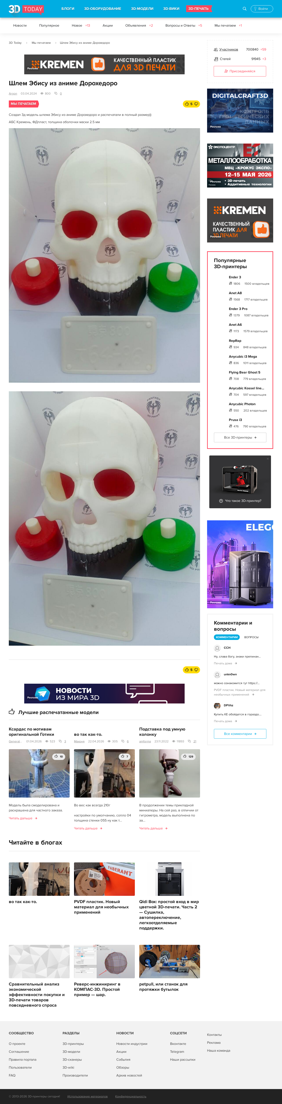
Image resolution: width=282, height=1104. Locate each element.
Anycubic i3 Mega (243, 356)
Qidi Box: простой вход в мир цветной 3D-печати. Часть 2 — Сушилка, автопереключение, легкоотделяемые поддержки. (169, 915)
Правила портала (22, 1059)
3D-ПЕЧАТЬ (198, 9)
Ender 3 (235, 277)
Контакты (214, 1035)
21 (194, 741)
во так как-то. (88, 734)
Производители (75, 1075)
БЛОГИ (67, 9)
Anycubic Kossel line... (246, 388)
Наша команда (218, 1050)
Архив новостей (129, 1075)
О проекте (17, 1044)
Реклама (32, 68)
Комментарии (227, 637)
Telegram (177, 1051)
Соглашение (19, 1051)
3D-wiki (68, 1067)
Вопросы (251, 637)
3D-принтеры (73, 1044)
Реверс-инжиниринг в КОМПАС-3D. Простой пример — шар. (97, 989)
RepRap (235, 341)
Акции (108, 25)
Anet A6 (235, 324)
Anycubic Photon (242, 404)
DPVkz (228, 705)
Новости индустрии (131, 1044)
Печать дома (223, 663)
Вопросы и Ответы (183, 25)
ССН (227, 648)
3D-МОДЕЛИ (142, 9)
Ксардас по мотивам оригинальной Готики (31, 732)
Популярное (49, 25)
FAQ (12, 1075)
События (123, 1059)
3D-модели (71, 1051)
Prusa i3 (235, 420)
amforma (145, 741)
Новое (81, 25)
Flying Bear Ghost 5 (244, 372)
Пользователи (20, 1067)
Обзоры (122, 1067)
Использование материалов (87, 1096)
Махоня (79, 741)
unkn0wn (230, 674)
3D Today (15, 43)
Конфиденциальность (130, 1096)
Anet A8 (235, 293)
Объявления (139, 25)
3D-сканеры (72, 1059)
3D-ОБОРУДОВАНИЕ (102, 9)
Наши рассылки (182, 1059)
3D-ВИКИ (171, 9)
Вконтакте (178, 1044)
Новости (20, 25)
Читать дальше (20, 818)
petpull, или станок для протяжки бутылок (163, 987)
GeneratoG (16, 741)
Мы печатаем (228, 25)
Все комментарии (238, 734)
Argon (13, 93)
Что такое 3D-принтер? (243, 501)
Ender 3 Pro (238, 309)
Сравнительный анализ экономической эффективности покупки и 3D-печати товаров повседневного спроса (37, 995)
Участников (228, 49)
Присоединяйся (239, 71)
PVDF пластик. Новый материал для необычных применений (101, 907)
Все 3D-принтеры (238, 437)
